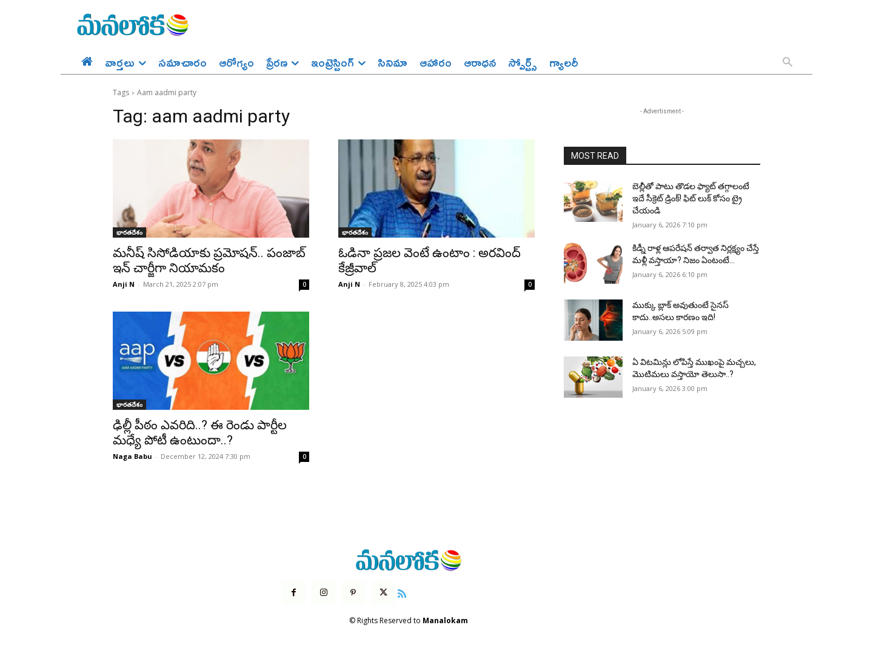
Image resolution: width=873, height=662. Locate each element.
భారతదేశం (129, 232)
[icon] (402, 592)
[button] (787, 63)
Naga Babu (132, 456)
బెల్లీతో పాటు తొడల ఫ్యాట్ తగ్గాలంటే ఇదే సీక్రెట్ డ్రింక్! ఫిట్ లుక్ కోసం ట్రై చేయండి (690, 198)
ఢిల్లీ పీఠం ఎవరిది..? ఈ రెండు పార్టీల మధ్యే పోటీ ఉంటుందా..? (200, 432)
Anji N (124, 284)
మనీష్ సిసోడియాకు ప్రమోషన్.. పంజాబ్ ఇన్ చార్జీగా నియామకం (209, 260)
